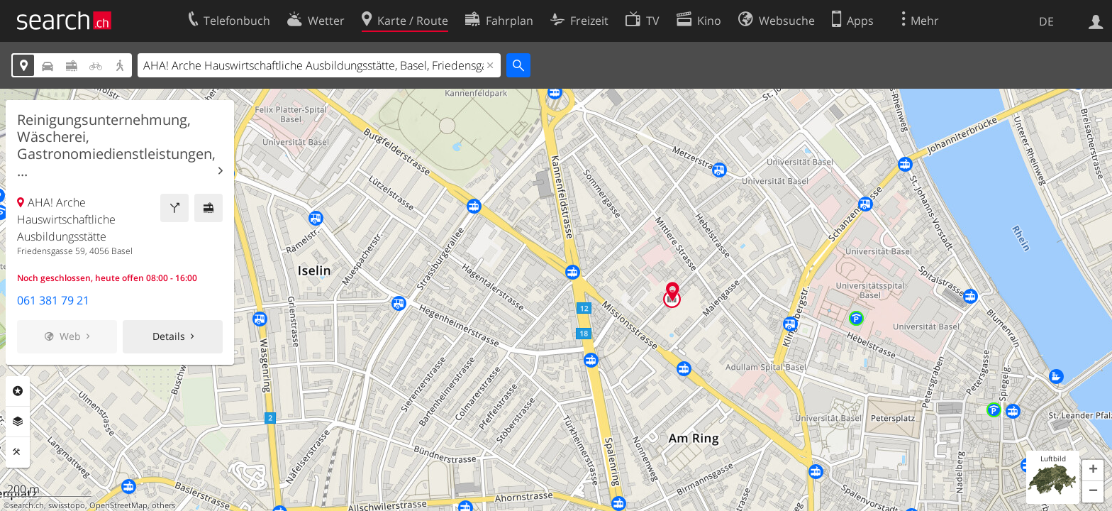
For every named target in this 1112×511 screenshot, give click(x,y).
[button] (1092, 470)
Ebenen (18, 421)
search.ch (27, 505)
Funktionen (18, 452)
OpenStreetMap (118, 505)
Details (168, 336)
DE (1046, 21)
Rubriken (18, 391)
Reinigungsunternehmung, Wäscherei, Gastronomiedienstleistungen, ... (116, 145)
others (163, 505)
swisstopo (66, 505)
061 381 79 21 (53, 300)
